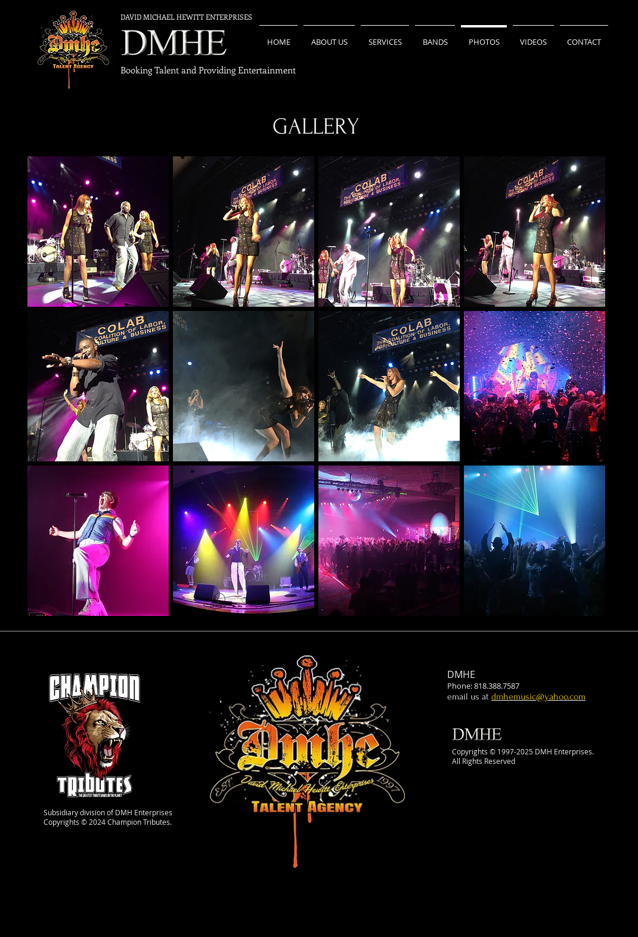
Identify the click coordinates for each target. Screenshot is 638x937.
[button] (98, 231)
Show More (316, 625)
